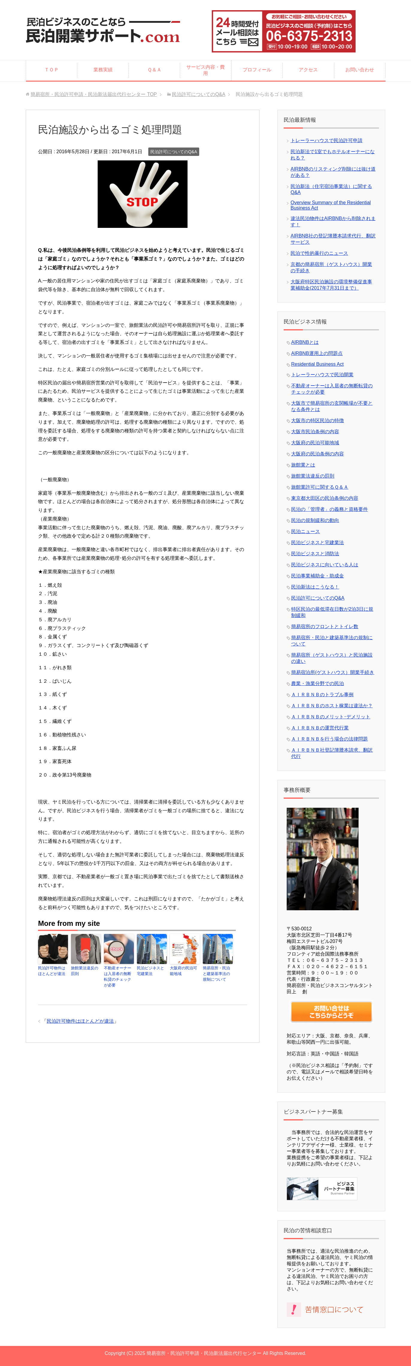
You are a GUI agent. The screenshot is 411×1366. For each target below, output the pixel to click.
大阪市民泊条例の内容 (315, 431)
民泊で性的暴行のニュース (319, 253)
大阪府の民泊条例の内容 (317, 453)
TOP (94, 94)
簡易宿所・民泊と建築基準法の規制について (217, 973)
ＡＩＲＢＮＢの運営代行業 (320, 727)
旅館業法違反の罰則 (85, 971)
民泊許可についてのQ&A (173, 151)
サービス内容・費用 (205, 70)
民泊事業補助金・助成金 (317, 575)
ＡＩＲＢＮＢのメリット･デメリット (330, 716)
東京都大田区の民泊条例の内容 (324, 498)
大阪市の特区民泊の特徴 (317, 420)
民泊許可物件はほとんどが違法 (52, 971)
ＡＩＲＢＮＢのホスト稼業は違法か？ (332, 705)
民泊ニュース (305, 531)
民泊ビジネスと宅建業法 (151, 971)
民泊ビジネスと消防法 (315, 553)
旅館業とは (303, 464)
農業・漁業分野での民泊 (317, 683)
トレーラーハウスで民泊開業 (322, 374)
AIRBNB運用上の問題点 (317, 353)
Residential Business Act (317, 364)
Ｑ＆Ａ (154, 69)
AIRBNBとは (305, 342)
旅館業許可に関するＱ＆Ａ (319, 487)
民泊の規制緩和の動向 (315, 520)
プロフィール (257, 69)
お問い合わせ (359, 69)
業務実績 (103, 69)
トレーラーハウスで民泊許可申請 (326, 140)
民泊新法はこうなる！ (315, 586)
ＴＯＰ (51, 69)
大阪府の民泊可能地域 (184, 971)
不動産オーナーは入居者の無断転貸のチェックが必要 (118, 973)
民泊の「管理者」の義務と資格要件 (329, 509)
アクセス (308, 69)
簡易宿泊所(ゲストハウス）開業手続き (332, 672)
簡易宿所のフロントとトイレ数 (324, 626)
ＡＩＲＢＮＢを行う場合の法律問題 (329, 738)
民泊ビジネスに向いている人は (324, 564)
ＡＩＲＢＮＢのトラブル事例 (322, 694)
